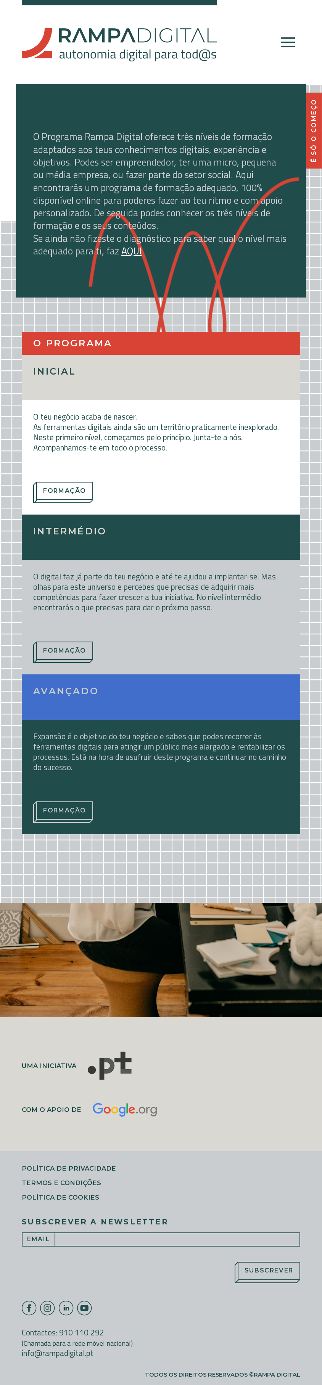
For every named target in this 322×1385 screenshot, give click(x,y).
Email (38, 1239)
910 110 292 (81, 1332)
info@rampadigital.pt (57, 1353)
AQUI (131, 250)
